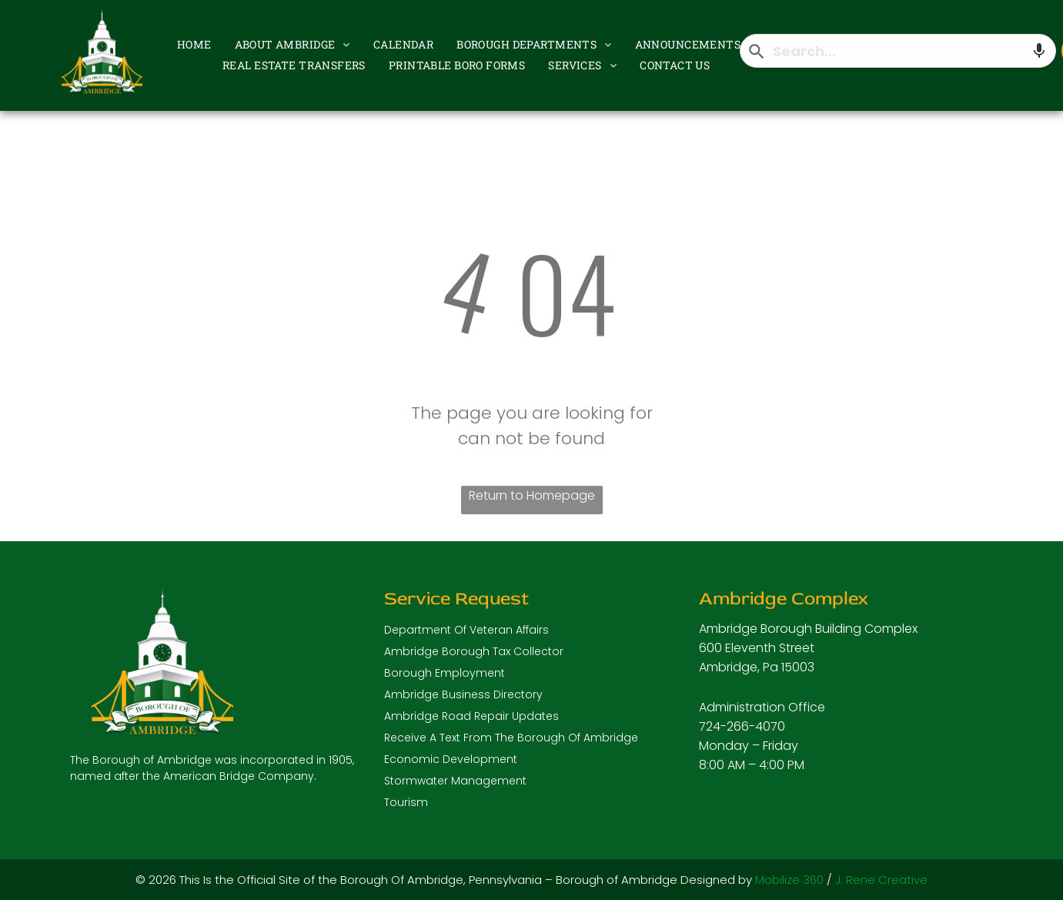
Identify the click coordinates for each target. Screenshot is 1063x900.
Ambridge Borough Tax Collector (473, 651)
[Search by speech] (1039, 51)
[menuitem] (194, 44)
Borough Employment (444, 673)
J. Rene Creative (881, 880)
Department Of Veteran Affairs (466, 629)
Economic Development (450, 759)
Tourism (406, 802)
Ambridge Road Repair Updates (471, 716)
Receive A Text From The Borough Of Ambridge (511, 737)
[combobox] (898, 51)
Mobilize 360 (789, 880)
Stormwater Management (455, 780)
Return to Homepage (532, 495)
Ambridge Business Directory (463, 694)
